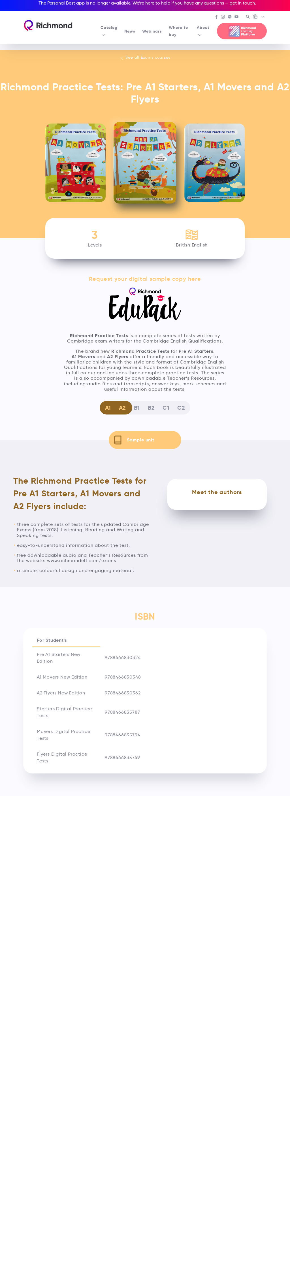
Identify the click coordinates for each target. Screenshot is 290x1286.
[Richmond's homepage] (48, 25)
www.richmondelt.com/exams (81, 560)
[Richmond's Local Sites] (259, 17)
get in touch (242, 3)
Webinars (152, 31)
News (129, 31)
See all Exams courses (145, 57)
